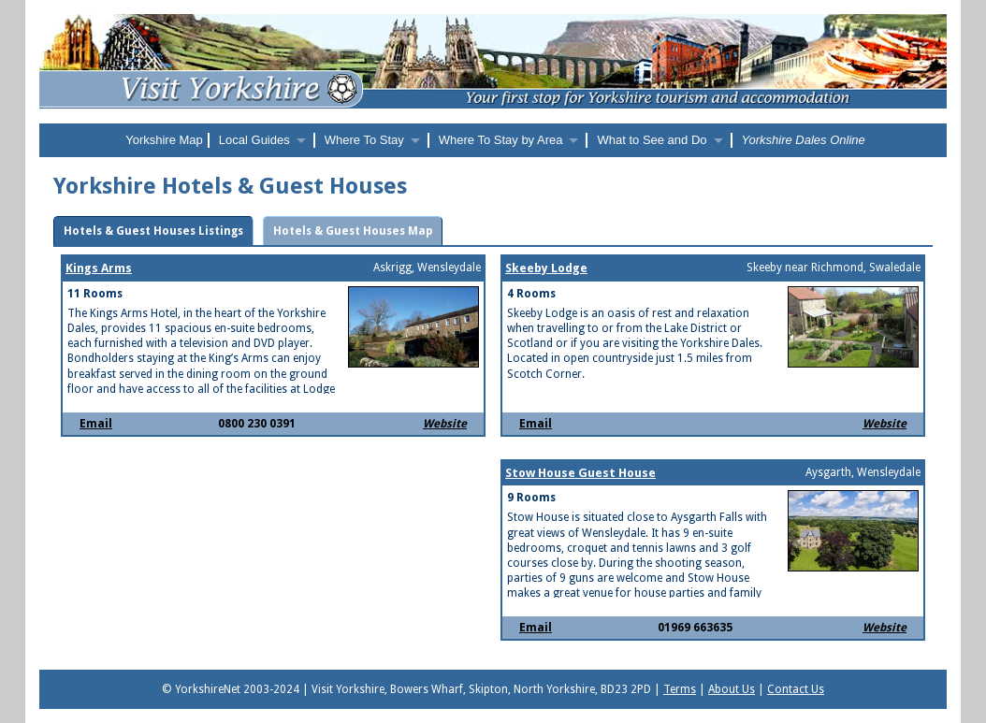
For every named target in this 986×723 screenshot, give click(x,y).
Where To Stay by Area (501, 140)
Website (445, 423)
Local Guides (254, 140)
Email (96, 423)
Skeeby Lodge (546, 268)
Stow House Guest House (580, 473)
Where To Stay (364, 140)
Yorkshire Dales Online (803, 140)
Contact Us (795, 689)
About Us (731, 689)
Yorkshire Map (164, 140)
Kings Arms (98, 268)
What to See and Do (651, 140)
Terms (679, 689)
